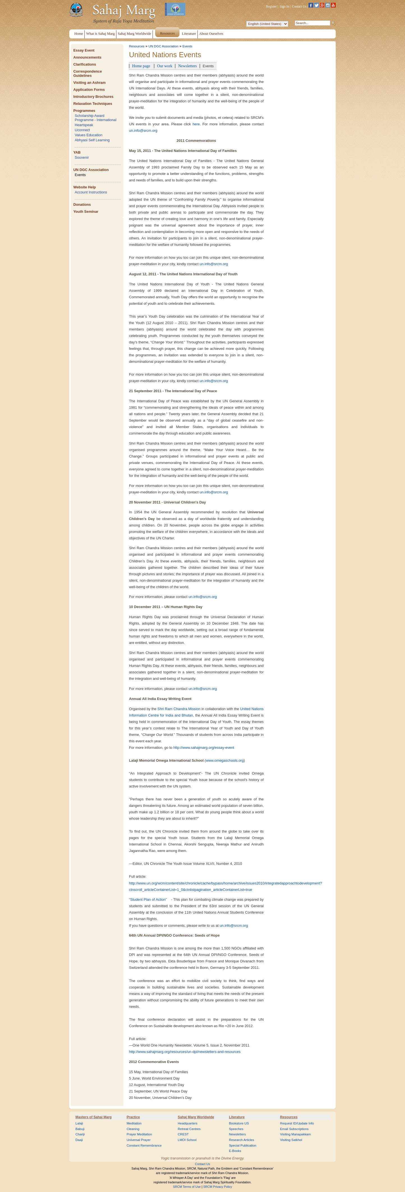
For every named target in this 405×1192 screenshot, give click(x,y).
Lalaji (79, 1123)
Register (271, 6)
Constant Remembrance (144, 1145)
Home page (141, 66)
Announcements (87, 57)
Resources (136, 46)
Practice (133, 1117)
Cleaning (132, 1129)
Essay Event (83, 50)
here (196, 124)
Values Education (88, 135)
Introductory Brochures (93, 96)
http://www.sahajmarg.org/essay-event (203, 747)
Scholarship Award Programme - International (95, 118)
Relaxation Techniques (92, 103)
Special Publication (242, 1145)
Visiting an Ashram (89, 82)
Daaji (79, 1140)
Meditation (133, 1123)
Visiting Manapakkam (295, 1134)
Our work (164, 66)
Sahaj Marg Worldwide (196, 1117)
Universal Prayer (138, 1140)
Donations (82, 204)
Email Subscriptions (294, 1129)
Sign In (284, 6)
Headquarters (187, 1123)
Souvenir (82, 157)
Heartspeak (84, 125)
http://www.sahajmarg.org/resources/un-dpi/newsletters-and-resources (185, 1052)
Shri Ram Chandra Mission (178, 709)
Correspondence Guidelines (87, 73)
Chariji (80, 1134)
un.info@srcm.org (143, 130)
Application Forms (89, 89)
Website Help (84, 187)
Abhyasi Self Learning (92, 140)
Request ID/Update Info (297, 1123)
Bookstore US (239, 1123)
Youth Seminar (85, 211)
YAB (76, 152)
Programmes (84, 110)
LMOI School (187, 1140)
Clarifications (84, 64)
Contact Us (299, 6)
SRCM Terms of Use (187, 1186)
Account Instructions (91, 192)
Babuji (79, 1129)
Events (80, 175)
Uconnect (82, 130)
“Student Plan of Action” (148, 899)
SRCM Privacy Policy (217, 1186)
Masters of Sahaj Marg (93, 1117)
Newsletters (187, 66)
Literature (237, 1117)
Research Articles (241, 1140)
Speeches (236, 1129)
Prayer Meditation (139, 1134)
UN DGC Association (91, 170)
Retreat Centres (189, 1129)
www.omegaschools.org (225, 760)
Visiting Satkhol (291, 1140)
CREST (183, 1134)
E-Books (235, 1150)
